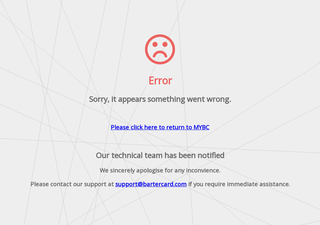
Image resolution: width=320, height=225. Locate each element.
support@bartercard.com (151, 184)
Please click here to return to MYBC (160, 127)
